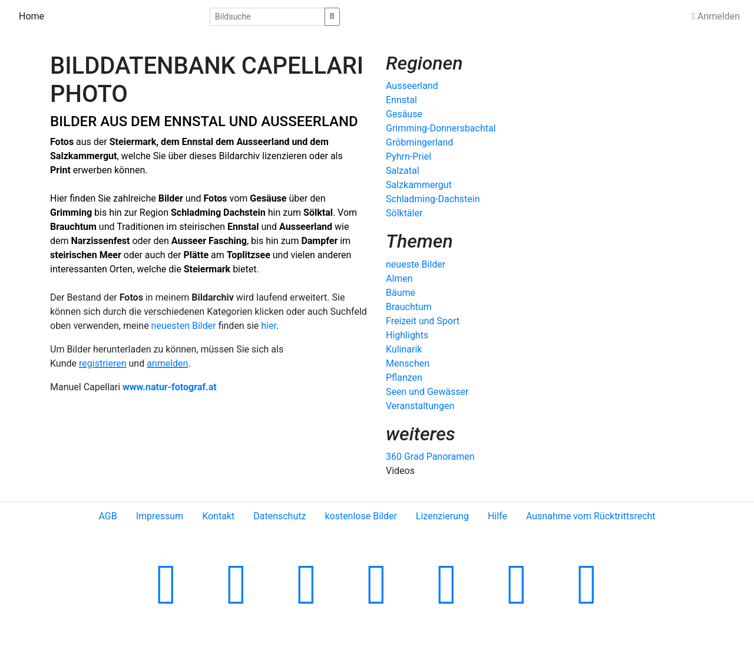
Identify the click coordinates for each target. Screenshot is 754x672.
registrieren (103, 363)
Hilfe (497, 516)
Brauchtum (409, 306)
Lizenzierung (442, 516)
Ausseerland (262, 141)
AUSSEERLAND (309, 121)
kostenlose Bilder (360, 516)
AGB (107, 516)
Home (31, 16)
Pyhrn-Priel (408, 156)
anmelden (167, 363)
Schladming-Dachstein (433, 199)
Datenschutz (279, 516)
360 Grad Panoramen (430, 456)
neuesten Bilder (183, 325)
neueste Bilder (415, 264)
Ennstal (197, 141)
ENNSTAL (195, 121)
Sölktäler (404, 213)
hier (268, 325)
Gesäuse (404, 114)
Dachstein (244, 212)
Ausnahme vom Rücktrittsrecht (591, 516)
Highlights (407, 335)
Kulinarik (404, 349)
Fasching (228, 240)
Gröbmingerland (419, 142)
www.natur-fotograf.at (170, 387)
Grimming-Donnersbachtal (441, 128)
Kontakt (218, 516)
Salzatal (402, 170)
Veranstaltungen (420, 405)
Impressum (160, 516)
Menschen (407, 363)
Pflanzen (404, 377)
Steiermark (133, 141)
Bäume (400, 292)
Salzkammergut (419, 184)
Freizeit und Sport (422, 321)
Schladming (197, 212)
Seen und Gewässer (427, 391)
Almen (399, 278)
